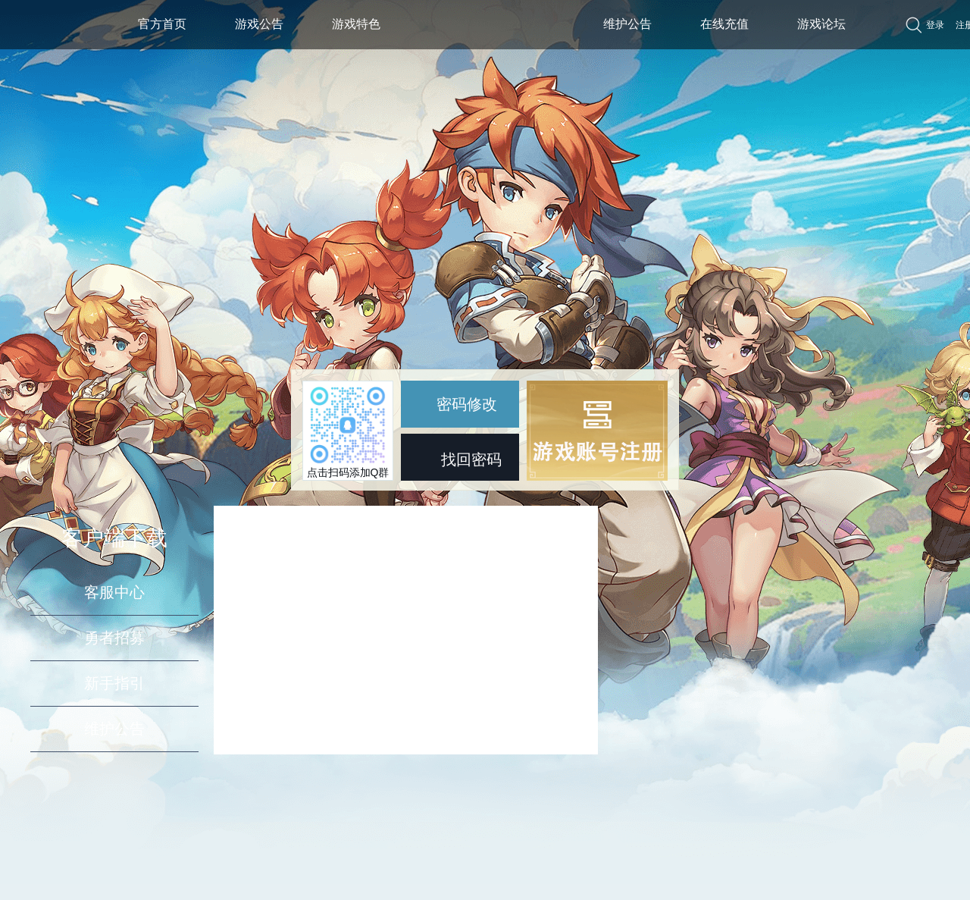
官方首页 (162, 23)
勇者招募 (114, 637)
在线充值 (724, 23)
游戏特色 (356, 23)
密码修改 (456, 404)
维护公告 (627, 23)
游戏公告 (259, 23)
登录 (935, 25)
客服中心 (114, 592)
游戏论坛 (821, 23)
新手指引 (114, 683)
